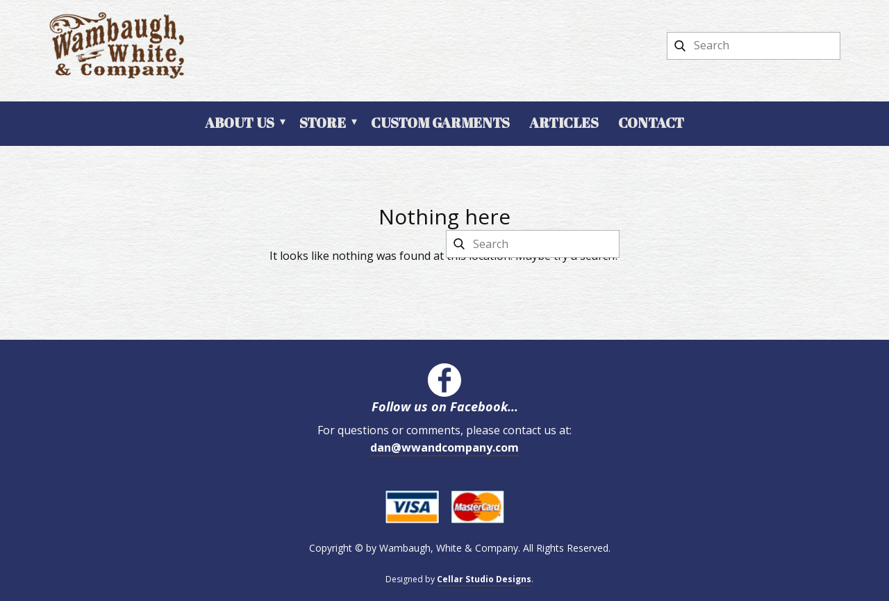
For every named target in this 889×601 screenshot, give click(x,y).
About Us (239, 122)
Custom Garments (440, 122)
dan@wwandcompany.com (444, 447)
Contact (651, 122)
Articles (564, 122)
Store (322, 122)
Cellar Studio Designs (484, 579)
